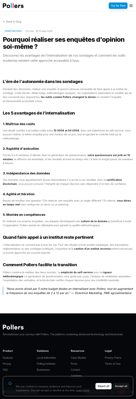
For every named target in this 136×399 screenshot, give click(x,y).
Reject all (103, 386)
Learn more (82, 390)
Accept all (121, 386)
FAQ (5, 369)
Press (74, 363)
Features (8, 357)
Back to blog (12, 21)
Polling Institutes (46, 363)
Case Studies (78, 357)
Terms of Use (113, 363)
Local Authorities (46, 357)
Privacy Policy (113, 357)
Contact (75, 369)
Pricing (7, 363)
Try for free (118, 5)
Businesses (43, 369)
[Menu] (131, 6)
